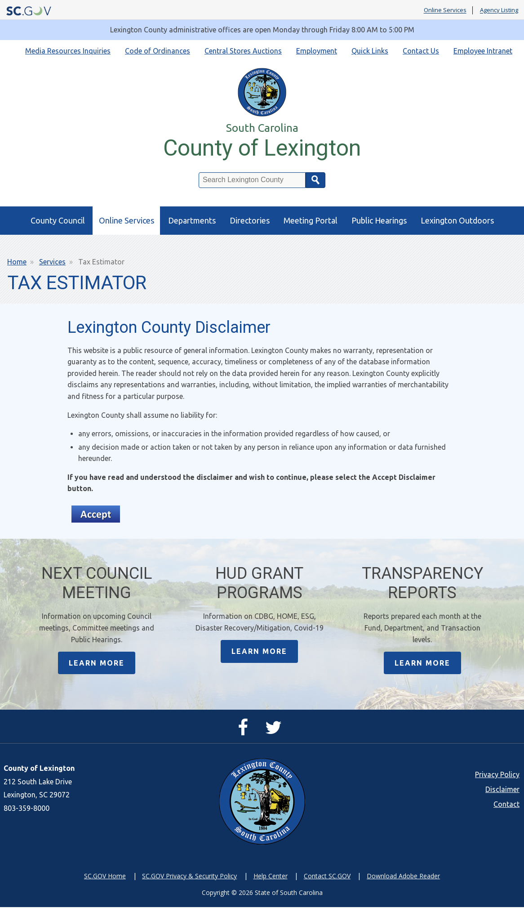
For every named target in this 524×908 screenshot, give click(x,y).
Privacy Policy (497, 775)
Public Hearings (379, 220)
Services (52, 262)
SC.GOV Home (105, 876)
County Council (58, 220)
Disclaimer (502, 790)
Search (315, 180)
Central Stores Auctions (243, 51)
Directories (250, 220)
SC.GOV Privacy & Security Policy (189, 876)
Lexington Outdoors (457, 220)
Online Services (445, 10)
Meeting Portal (310, 220)
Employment (316, 51)
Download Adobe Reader (403, 876)
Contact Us (421, 51)
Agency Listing (499, 10)
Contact (506, 805)
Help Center (270, 876)
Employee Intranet (482, 51)
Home (17, 262)
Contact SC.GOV (327, 876)
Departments (192, 220)
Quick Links (369, 51)
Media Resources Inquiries (68, 51)
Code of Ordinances (157, 51)
